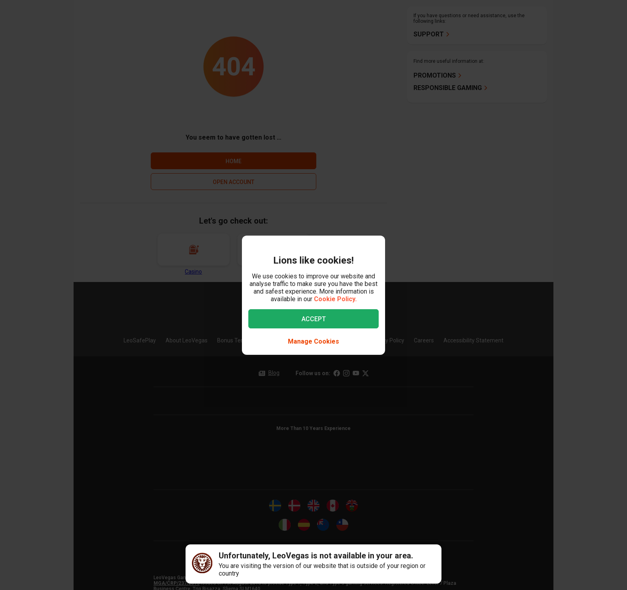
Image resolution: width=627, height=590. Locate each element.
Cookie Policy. (335, 299)
